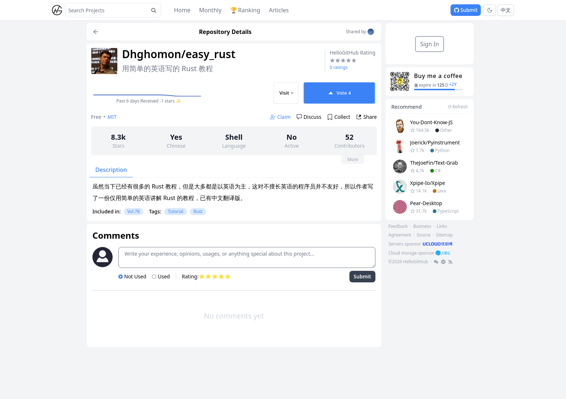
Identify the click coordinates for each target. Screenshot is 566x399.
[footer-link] (421, 244)
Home (182, 10)
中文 (506, 9)
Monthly (210, 10)
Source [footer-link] (424, 235)
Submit (466, 9)
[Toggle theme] (490, 10)
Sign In (429, 44)
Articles (279, 10)
